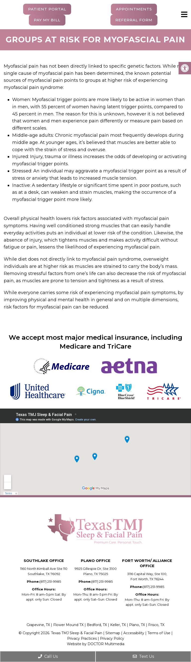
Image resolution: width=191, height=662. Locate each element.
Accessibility (134, 633)
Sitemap (112, 633)
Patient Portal (47, 9)
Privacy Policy (112, 638)
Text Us (143, 656)
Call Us (48, 656)
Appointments (134, 9)
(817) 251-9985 (50, 581)
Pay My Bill (47, 20)
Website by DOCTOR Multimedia (95, 644)
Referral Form (133, 20)
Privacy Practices (82, 638)
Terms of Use (158, 633)
